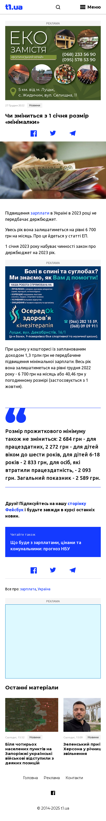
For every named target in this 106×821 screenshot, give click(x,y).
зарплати (40, 213)
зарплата (28, 589)
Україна (44, 589)
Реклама (52, 777)
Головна (30, 777)
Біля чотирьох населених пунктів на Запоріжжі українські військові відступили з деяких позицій (29, 753)
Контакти (74, 777)
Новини (34, 105)
